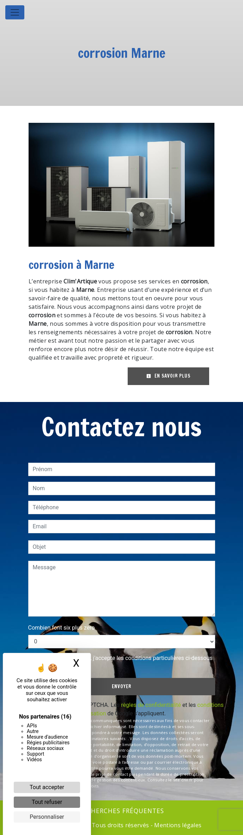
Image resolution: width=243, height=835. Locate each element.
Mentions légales (177, 825)
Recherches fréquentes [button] (121, 810)
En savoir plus (168, 376)
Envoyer (121, 686)
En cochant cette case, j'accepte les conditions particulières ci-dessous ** (124, 662)
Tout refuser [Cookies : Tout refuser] (47, 802)
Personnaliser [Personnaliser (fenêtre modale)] (47, 816)
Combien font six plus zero (61, 627)
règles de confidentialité (151, 705)
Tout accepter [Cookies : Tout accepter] (47, 787)
